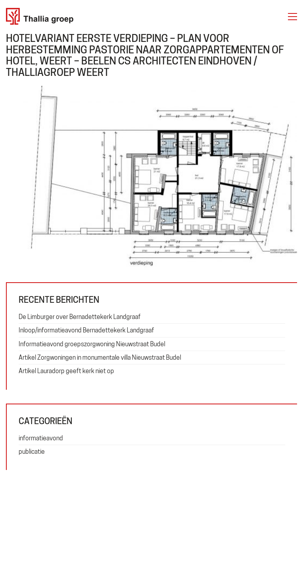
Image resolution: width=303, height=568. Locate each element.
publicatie (32, 451)
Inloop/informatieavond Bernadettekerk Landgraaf (86, 330)
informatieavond (41, 438)
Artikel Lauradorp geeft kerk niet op (66, 371)
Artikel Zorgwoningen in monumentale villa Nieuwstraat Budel (100, 357)
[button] (292, 16)
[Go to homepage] (39, 16)
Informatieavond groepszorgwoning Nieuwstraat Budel (92, 344)
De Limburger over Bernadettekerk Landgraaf (80, 317)
